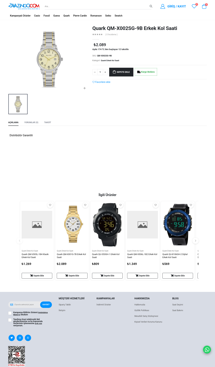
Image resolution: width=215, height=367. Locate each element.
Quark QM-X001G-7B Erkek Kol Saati (70, 256)
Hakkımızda (140, 305)
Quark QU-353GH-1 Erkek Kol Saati (106, 256)
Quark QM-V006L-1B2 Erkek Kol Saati (141, 256)
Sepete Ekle (125, 72)
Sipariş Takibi (65, 305)
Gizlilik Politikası (142, 311)
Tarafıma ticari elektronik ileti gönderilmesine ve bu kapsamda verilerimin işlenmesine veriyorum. (27, 323)
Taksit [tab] (49, 122)
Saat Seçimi (178, 305)
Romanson (96, 15)
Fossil (47, 15)
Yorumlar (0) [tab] (32, 122)
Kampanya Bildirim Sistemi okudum (30, 314)
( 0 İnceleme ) (112, 34)
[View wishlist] (194, 6)
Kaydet (46, 305)
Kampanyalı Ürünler (20, 15)
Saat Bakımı (178, 311)
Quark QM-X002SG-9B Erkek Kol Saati (134, 28)
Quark (66, 15)
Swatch (118, 15)
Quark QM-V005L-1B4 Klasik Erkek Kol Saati (36, 256)
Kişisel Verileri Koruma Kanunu (149, 322)
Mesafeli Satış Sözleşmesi (147, 317)
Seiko (108, 15)
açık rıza (39, 324)
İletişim (62, 311)
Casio (37, 15)
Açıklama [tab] (13, 122)
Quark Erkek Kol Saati (110, 60)
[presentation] (19, 241)
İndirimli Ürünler (104, 305)
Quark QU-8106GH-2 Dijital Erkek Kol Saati (175, 256)
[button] (204, 7)
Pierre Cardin (80, 15)
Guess (56, 15)
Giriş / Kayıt (176, 6)
